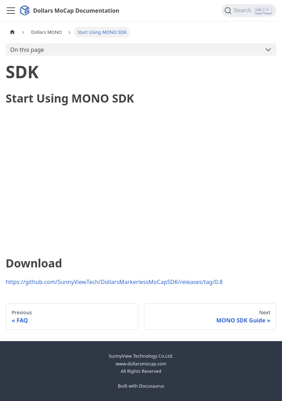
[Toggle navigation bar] (11, 10)
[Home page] (12, 32)
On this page (27, 50)
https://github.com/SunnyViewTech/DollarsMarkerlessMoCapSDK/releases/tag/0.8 (114, 282)
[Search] (249, 10)
